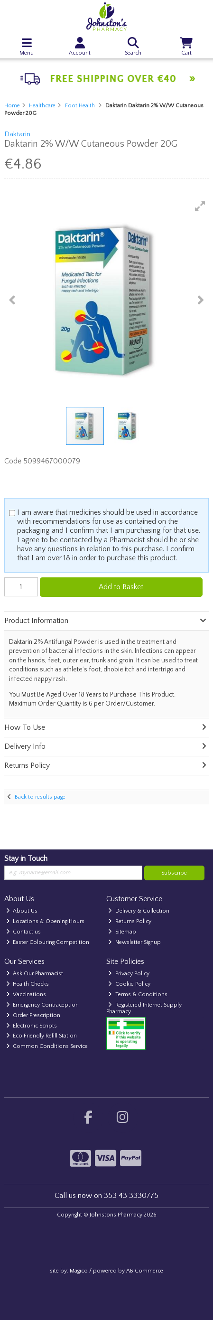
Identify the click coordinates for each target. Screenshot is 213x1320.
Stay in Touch (25, 858)
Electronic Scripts (31, 1026)
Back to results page (40, 797)
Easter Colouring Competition (48, 942)
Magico (79, 1271)
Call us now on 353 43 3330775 (106, 1195)
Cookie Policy (129, 984)
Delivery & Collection (138, 911)
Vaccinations (26, 994)
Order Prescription (33, 1015)
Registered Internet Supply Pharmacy (144, 1008)
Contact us (23, 932)
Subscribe (174, 873)
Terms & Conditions (137, 994)
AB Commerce (144, 1271)
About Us (22, 911)
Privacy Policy (128, 974)
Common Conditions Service (47, 1046)
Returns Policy (129, 921)
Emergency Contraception (42, 1005)
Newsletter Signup (134, 942)
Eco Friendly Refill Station (41, 1036)
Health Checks (27, 984)
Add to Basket (121, 587)
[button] (200, 206)
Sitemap (122, 932)
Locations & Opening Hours (45, 921)
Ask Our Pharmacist (35, 974)
